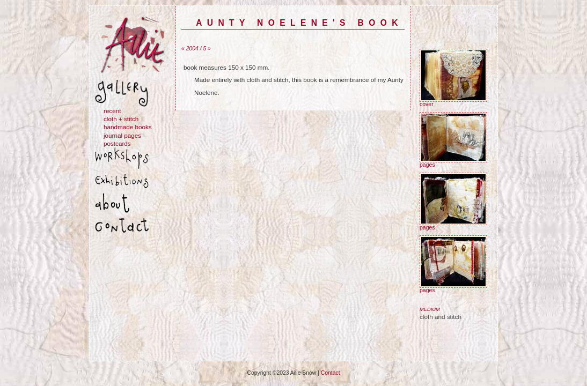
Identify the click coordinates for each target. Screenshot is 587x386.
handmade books (128, 126)
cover (453, 101)
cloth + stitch (121, 118)
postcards (117, 143)
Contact (330, 373)
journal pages (122, 135)
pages (453, 162)
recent (112, 110)
